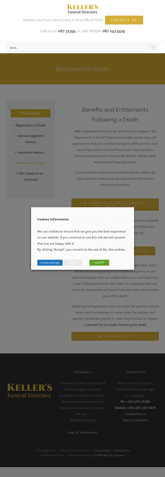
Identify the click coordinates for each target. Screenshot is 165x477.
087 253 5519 (113, 31)
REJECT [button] (73, 262)
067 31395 (67, 31)
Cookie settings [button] (50, 262)
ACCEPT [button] (99, 262)
